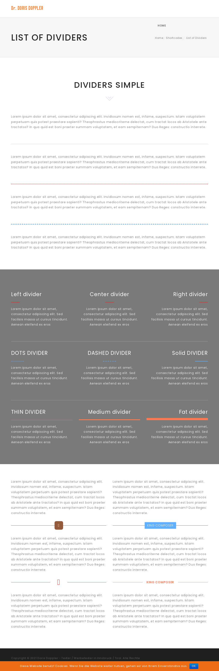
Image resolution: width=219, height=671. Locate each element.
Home (197, 8)
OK (194, 666)
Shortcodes (174, 38)
